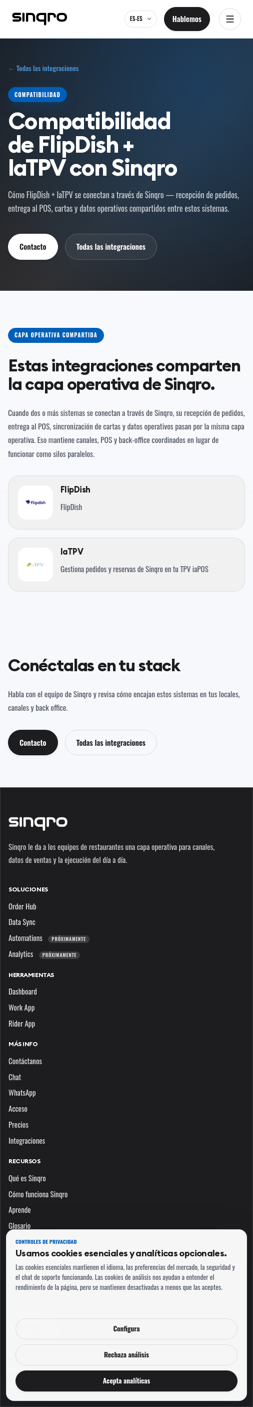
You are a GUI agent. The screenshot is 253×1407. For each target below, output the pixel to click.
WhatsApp (22, 1092)
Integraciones (26, 1140)
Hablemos (187, 18)
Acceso (18, 1108)
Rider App (21, 1023)
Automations (49, 937)
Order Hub (22, 905)
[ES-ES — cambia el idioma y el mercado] (140, 19)
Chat (14, 1076)
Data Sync (22, 921)
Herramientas (31, 975)
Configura (126, 1328)
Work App (21, 1007)
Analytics (44, 953)
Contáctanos (25, 1060)
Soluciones (28, 889)
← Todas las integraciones (43, 68)
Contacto (33, 246)
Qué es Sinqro (27, 1177)
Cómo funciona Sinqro (38, 1193)
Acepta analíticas (126, 1380)
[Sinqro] (39, 19)
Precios (18, 1124)
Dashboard (22, 991)
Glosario (19, 1225)
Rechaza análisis (126, 1354)
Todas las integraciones (111, 246)
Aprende (19, 1209)
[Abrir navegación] (230, 19)
